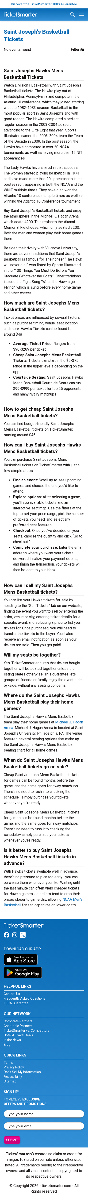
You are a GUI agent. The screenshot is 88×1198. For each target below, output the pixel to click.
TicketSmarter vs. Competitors (26, 1030)
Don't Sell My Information (22, 1072)
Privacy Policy (14, 1067)
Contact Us (12, 994)
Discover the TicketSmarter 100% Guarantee (44, 4)
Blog (7, 1044)
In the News (12, 1040)
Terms (8, 1062)
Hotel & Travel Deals (18, 1035)
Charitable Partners (18, 1026)
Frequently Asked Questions (24, 998)
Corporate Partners (18, 1021)
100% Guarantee (16, 1003)
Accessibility (13, 1076)
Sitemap (10, 1081)
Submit (12, 1140)
